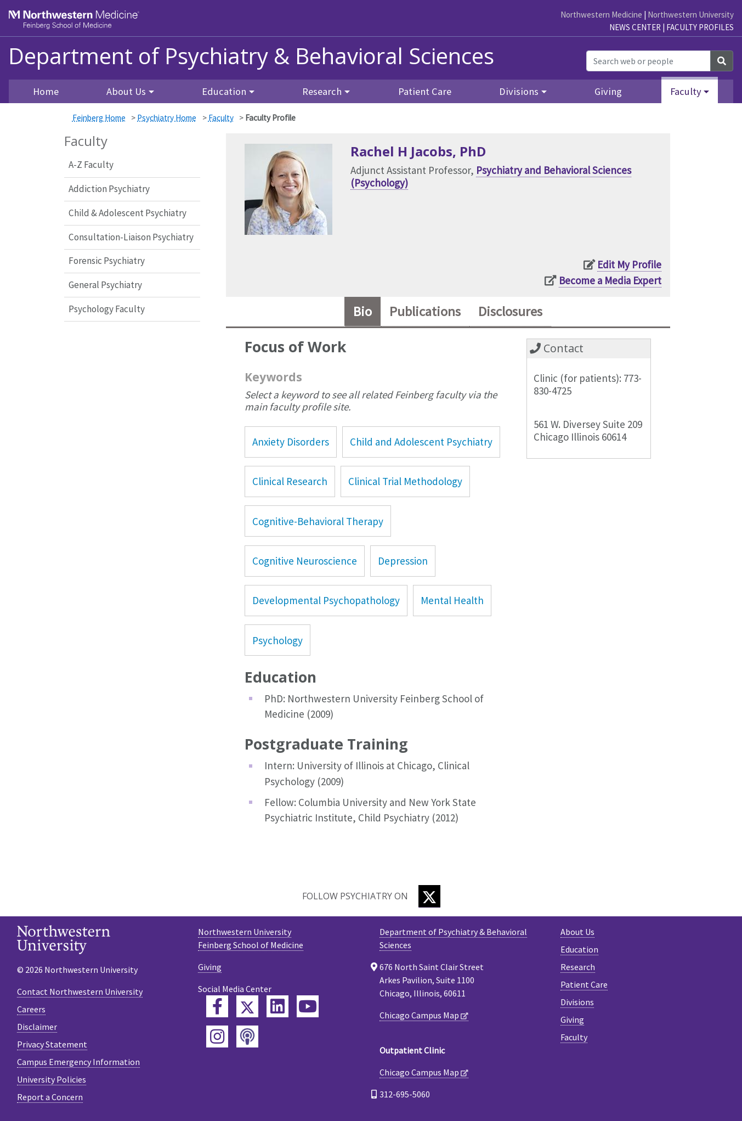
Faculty (221, 117)
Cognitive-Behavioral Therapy (317, 521)
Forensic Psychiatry (107, 261)
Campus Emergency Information (78, 1061)
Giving (608, 91)
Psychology (277, 640)
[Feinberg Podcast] (247, 1036)
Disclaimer (37, 1026)
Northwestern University (691, 14)
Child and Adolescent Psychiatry (421, 441)
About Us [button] (126, 91)
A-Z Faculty (91, 165)
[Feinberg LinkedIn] (277, 1006)
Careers (31, 1009)
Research (577, 966)
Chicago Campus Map (419, 1015)
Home (46, 91)
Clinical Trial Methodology (405, 481)
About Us (577, 931)
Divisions (577, 1001)
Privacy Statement (52, 1044)
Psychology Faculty (107, 309)
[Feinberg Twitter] (247, 1006)
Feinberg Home (99, 117)
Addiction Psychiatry (109, 189)
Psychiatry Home (166, 117)
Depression (403, 560)
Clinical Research (289, 481)
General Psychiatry (105, 285)
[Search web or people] (648, 60)
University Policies (51, 1079)
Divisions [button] (519, 91)
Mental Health (452, 600)
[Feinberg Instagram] (217, 1036)
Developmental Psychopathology (326, 600)
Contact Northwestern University (80, 991)
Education (579, 949)
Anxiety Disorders (290, 441)
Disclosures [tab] (510, 311)
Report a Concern (50, 1096)
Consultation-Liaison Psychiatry (131, 237)
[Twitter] (429, 896)
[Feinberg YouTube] (308, 1006)
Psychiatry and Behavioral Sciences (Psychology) (490, 176)
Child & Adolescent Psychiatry (127, 213)
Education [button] (224, 91)
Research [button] (322, 91)
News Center (635, 27)
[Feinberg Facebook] (217, 1006)
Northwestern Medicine (601, 14)
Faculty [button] (685, 91)
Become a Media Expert (610, 280)
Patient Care (424, 91)
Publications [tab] (425, 311)
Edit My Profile (629, 264)
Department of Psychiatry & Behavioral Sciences (251, 56)
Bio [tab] (362, 311)
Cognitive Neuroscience (304, 560)
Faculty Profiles (700, 27)
